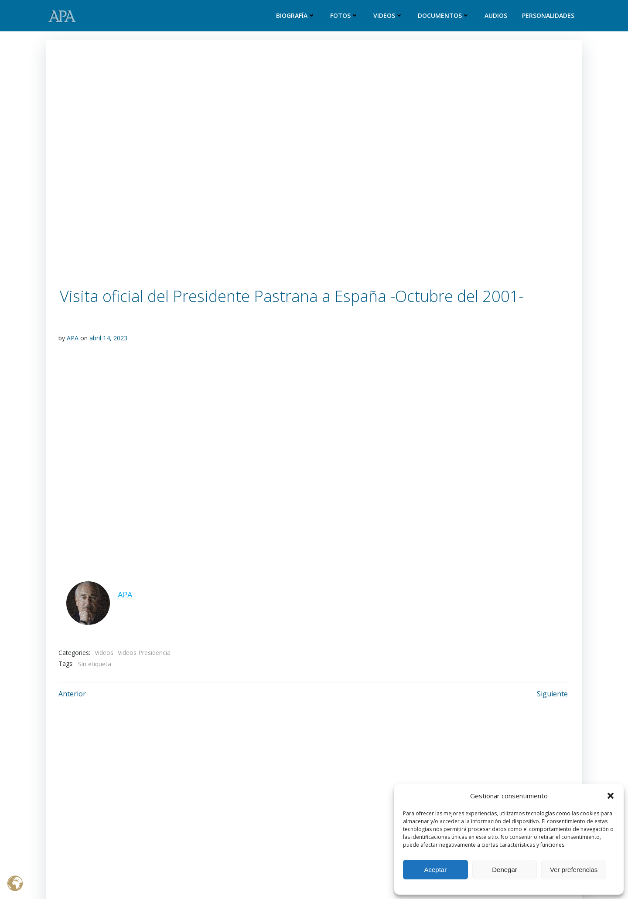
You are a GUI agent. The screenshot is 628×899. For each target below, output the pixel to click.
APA (72, 338)
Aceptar (435, 869)
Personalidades (549, 16)
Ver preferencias (573, 869)
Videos (389, 16)
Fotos (345, 16)
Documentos (445, 16)
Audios (496, 16)
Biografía (296, 16)
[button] (610, 795)
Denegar (504, 869)
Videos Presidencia (144, 651)
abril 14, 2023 (108, 338)
